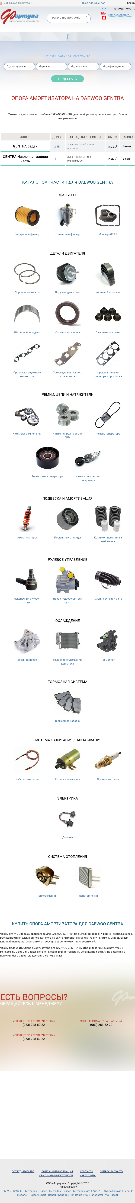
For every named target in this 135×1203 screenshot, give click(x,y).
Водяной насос (27, 644)
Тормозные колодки (67, 705)
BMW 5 (6, 1191)
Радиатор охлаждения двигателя (67, 646)
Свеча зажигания (108, 764)
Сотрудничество (23, 1171)
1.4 (54, 158)
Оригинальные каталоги (56, 1175)
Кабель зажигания (27, 764)
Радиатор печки (88, 880)
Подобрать (67, 79)
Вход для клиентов (93, 2)
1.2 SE (56, 146)
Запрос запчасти (111, 1171)
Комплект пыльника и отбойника (108, 524)
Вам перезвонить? (119, 15)
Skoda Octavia (112, 1191)
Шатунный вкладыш (27, 317)
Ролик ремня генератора (47, 461)
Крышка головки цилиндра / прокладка (108, 359)
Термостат (108, 644)
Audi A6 (97, 1191)
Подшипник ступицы (67, 522)
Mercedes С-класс (60, 1191)
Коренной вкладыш (108, 277)
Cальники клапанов (108, 317)
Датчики (67, 822)
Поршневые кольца (27, 277)
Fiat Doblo (76, 1195)
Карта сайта (88, 1175)
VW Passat (111, 1195)
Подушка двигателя (67, 277)
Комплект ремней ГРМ (27, 418)
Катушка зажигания (67, 764)
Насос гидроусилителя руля (67, 585)
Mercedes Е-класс (36, 1191)
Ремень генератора (108, 418)
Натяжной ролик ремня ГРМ (68, 420)
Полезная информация (57, 1171)
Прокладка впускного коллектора (27, 359)
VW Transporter (93, 1195)
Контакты (86, 1171)
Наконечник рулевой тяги (27, 585)
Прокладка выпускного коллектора (67, 359)
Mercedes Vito (81, 1191)
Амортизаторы (27, 522)
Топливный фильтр (67, 219)
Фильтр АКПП (108, 219)
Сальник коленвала (67, 317)
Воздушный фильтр (27, 219)
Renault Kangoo (58, 1195)
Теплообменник (47, 880)
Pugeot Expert (37, 1195)
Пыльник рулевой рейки (107, 583)
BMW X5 (18, 1191)
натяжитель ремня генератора (88, 463)
